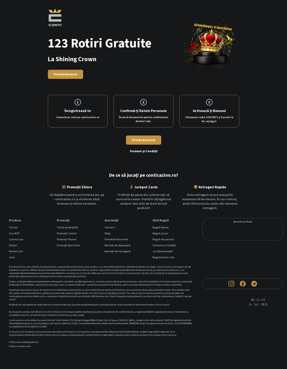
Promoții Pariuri (66, 239)
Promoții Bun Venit (68, 245)
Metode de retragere (118, 251)
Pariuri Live (16, 251)
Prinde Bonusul (65, 74)
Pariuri (13, 245)
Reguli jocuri (160, 234)
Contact (110, 228)
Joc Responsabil (162, 251)
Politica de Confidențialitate (23, 342)
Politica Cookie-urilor (20, 346)
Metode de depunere (118, 245)
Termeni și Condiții (144, 151)
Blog (107, 234)
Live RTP (14, 234)
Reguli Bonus (160, 228)
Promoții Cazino (67, 234)
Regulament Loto (163, 257)
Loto (12, 257)
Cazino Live (16, 239)
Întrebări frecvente (116, 239)
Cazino (13, 228)
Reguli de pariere (163, 239)
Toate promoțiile (67, 228)
